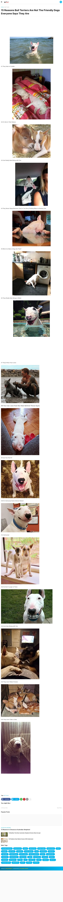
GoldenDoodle (50, 854)
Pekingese (4, 859)
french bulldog (23, 854)
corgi (36, 851)
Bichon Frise (32, 848)
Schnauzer (32, 859)
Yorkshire (36, 862)
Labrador (45, 857)
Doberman (51, 851)
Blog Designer (9, 868)
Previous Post (5, 807)
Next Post (59, 807)
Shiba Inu (46, 859)
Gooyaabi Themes (24, 868)
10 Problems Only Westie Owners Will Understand (21, 839)
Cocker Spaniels (28, 851)
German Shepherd (34, 854)
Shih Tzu (53, 859)
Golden (42, 854)
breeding (4, 851)
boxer (58, 848)
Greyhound (23, 857)
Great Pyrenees (14, 857)
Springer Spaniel (6, 862)
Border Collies (41, 848)
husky (30, 857)
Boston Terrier (51, 848)
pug (25, 859)
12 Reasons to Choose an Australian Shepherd (15, 829)
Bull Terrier (7, 7)
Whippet (29, 862)
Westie (22, 862)
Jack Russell (37, 857)
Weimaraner (15, 862)
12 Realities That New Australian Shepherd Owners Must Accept (24, 833)
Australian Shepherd (6, 848)
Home (2, 7)
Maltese (52, 857)
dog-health (4, 854)
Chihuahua (19, 851)
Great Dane (4, 857)
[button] (1, 2)
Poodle (20, 859)
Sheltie (38, 859)
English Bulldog (13, 854)
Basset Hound (17, 848)
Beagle (25, 848)
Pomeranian (12, 859)
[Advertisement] (31, 25)
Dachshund (43, 851)
